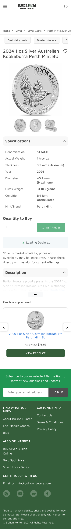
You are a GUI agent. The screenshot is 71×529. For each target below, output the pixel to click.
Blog (6, 432)
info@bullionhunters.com (34, 483)
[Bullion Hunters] (27, 6)
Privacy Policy (47, 429)
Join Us (58, 392)
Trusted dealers (46, 40)
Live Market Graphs (16, 425)
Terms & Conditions (50, 422)
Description (35, 272)
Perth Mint (57, 290)
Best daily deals (17, 40)
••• (35, 294)
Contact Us (44, 415)
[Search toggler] (66, 6)
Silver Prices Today (16, 467)
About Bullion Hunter (17, 419)
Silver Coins (34, 30)
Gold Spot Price (13, 460)
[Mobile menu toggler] (5, 6)
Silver (19, 30)
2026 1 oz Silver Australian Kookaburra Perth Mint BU (35, 335)
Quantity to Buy (17, 218)
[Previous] (4, 327)
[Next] (67, 327)
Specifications (35, 141)
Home (6, 30)
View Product (35, 353)
